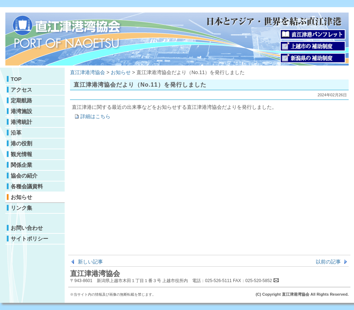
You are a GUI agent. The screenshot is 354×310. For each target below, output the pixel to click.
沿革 (16, 133)
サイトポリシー (29, 239)
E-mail (276, 280)
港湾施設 (21, 111)
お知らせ (21, 197)
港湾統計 (21, 122)
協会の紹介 (24, 176)
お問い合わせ (27, 228)
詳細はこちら (95, 116)
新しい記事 (90, 262)
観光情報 (21, 154)
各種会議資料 (27, 186)
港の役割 (21, 143)
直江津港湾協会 (87, 72)
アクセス (21, 90)
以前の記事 (328, 262)
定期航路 (21, 100)
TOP (16, 79)
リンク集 (21, 208)
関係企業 (21, 165)
